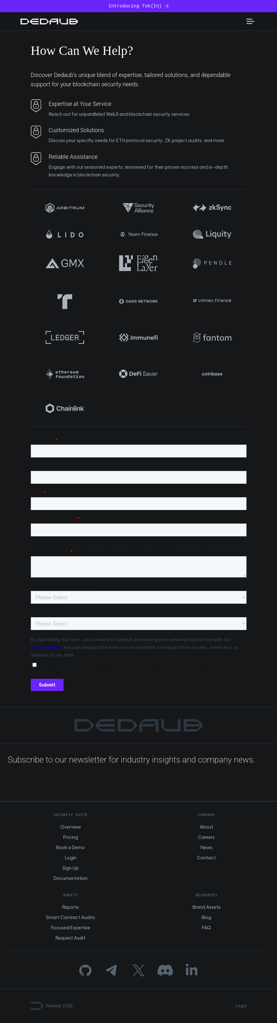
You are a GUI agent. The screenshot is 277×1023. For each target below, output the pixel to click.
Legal (241, 1005)
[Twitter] (138, 970)
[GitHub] (85, 970)
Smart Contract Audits (70, 917)
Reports (70, 907)
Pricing (70, 837)
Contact (206, 858)
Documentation (71, 878)
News (206, 847)
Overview (70, 827)
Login (70, 858)
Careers (206, 837)
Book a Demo (70, 847)
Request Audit (70, 938)
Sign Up (70, 868)
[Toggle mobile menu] (250, 21)
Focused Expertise (70, 928)
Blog (206, 917)
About (206, 827)
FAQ (206, 928)
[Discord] (165, 970)
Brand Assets (207, 907)
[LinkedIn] (192, 970)
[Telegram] (112, 970)
